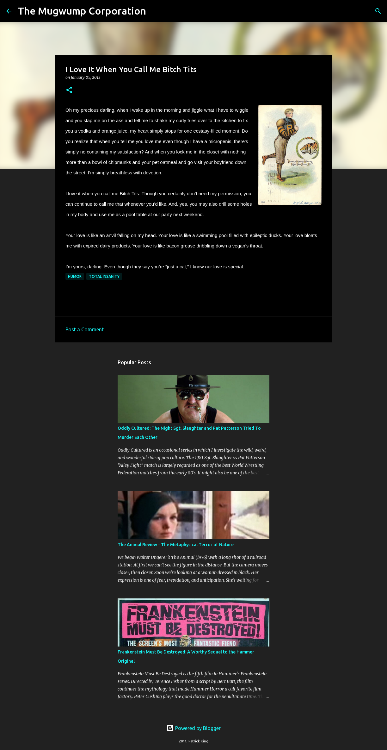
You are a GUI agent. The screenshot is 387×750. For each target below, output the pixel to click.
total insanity (104, 276)
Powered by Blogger (193, 728)
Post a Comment (84, 329)
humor (75, 276)
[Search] (155, 11)
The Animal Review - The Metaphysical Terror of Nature (176, 544)
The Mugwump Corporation (82, 10)
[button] (69, 90)
